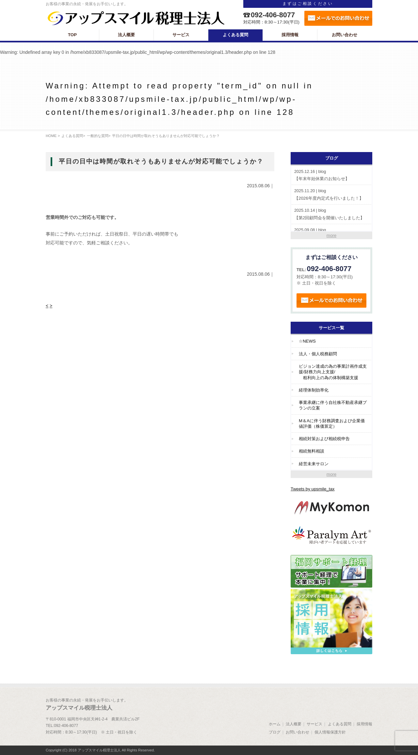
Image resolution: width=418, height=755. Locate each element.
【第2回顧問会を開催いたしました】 (331, 214)
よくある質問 (72, 136)
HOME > (53, 136)
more (331, 235)
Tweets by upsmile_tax (313, 488)
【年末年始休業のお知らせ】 (331, 175)
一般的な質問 (97, 136)
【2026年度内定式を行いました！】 (331, 194)
